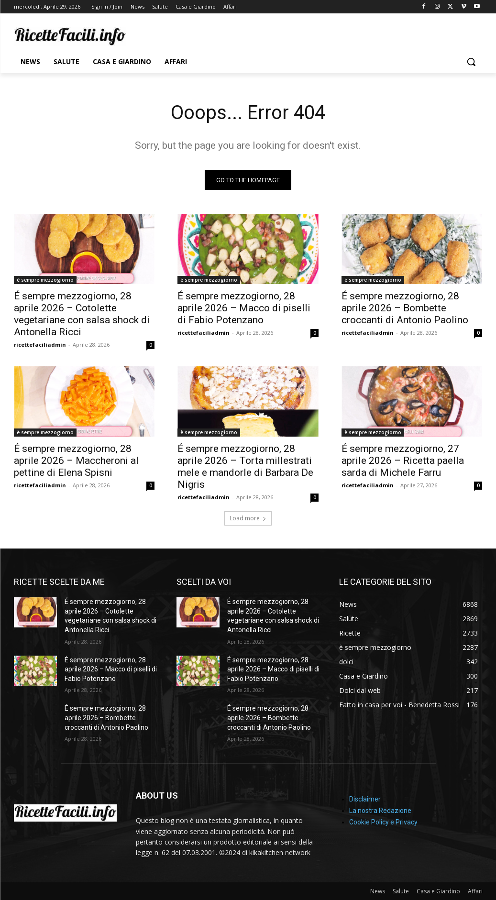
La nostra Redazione (380, 810)
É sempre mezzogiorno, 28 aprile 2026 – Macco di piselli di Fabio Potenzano (243, 308)
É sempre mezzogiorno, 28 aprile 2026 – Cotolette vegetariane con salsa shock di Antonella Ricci (82, 314)
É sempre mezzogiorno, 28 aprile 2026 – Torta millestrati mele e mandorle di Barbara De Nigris (245, 466)
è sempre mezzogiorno (45, 279)
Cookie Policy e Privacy (383, 822)
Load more (248, 518)
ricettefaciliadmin (40, 344)
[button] (471, 61)
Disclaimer (365, 799)
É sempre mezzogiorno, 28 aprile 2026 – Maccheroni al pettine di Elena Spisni (76, 460)
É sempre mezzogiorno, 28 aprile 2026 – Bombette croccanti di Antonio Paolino (405, 308)
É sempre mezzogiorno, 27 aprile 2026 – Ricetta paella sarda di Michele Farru (403, 460)
